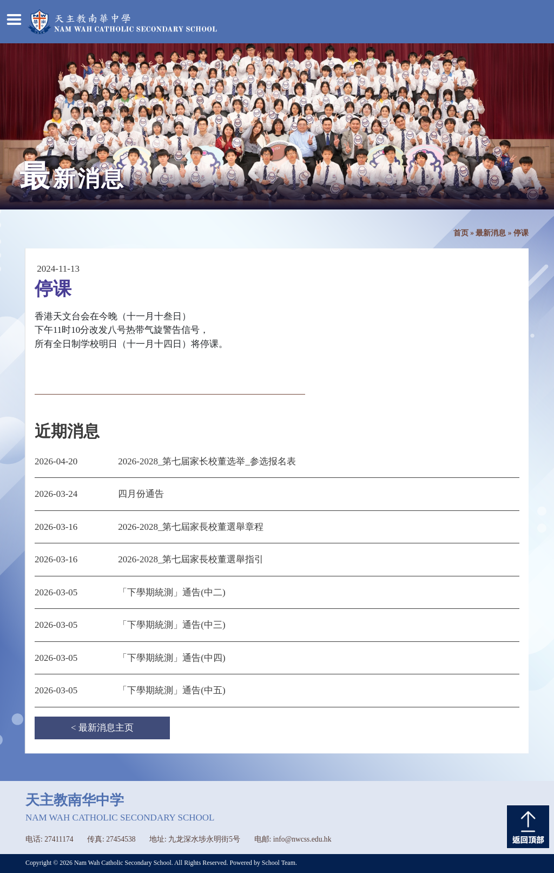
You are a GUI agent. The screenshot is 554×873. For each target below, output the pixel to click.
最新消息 (491, 233)
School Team (278, 863)
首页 (461, 233)
